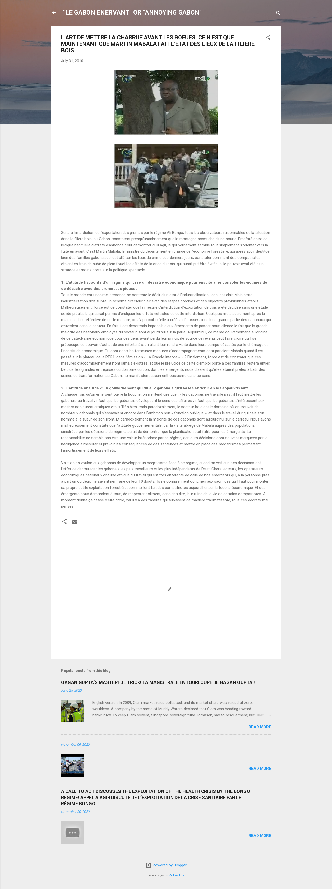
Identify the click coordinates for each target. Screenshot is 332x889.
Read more (260, 726)
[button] (268, 38)
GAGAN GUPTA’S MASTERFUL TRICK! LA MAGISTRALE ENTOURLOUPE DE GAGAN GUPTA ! (158, 682)
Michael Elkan (177, 875)
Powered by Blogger (166, 865)
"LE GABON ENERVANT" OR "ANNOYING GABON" (132, 12)
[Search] (278, 14)
